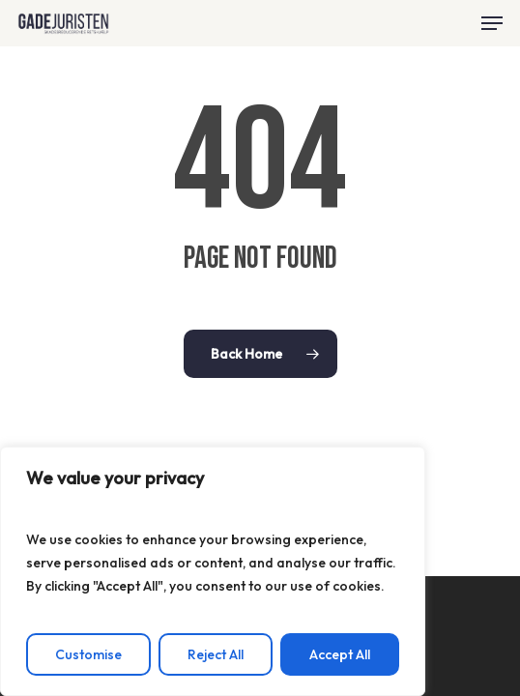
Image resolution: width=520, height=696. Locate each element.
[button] (492, 23)
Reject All (216, 654)
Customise (88, 654)
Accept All (339, 654)
